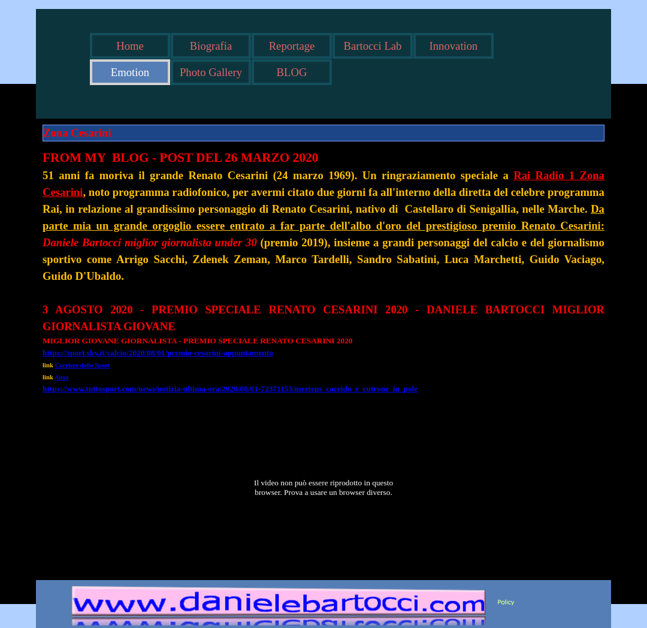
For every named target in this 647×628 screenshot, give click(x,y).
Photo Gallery (211, 72)
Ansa (62, 377)
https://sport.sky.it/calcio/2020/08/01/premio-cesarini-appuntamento (158, 352)
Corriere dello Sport (82, 365)
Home (130, 46)
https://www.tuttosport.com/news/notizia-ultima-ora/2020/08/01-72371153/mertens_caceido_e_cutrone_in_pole (230, 388)
